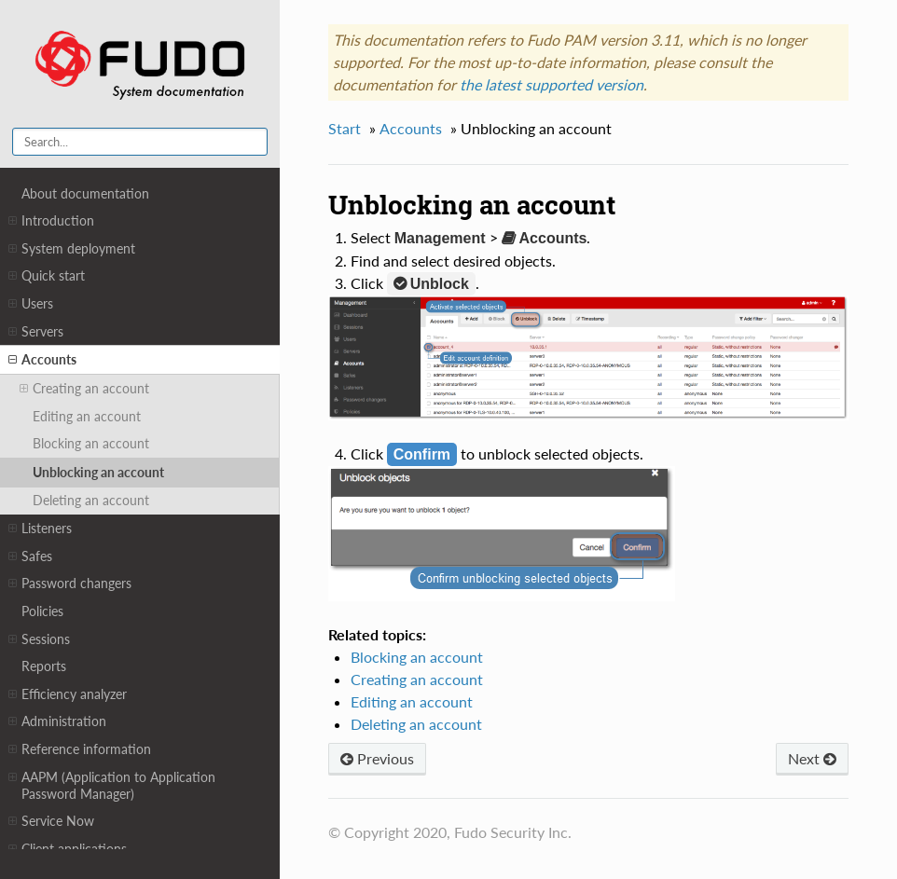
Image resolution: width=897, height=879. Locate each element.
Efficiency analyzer (67, 694)
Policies (42, 611)
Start (344, 128)
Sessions (39, 639)
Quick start (46, 276)
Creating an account (84, 388)
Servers (35, 331)
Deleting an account (91, 500)
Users (30, 303)
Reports (43, 666)
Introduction (51, 221)
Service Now (51, 821)
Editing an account (87, 416)
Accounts (42, 359)
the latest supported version (551, 84)
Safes (30, 556)
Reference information (79, 749)
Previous (377, 758)
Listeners (40, 528)
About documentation (85, 193)
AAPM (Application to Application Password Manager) (111, 785)
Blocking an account (91, 443)
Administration (57, 721)
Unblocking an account (98, 472)
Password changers (69, 583)
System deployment (71, 248)
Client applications (67, 849)
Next (812, 758)
